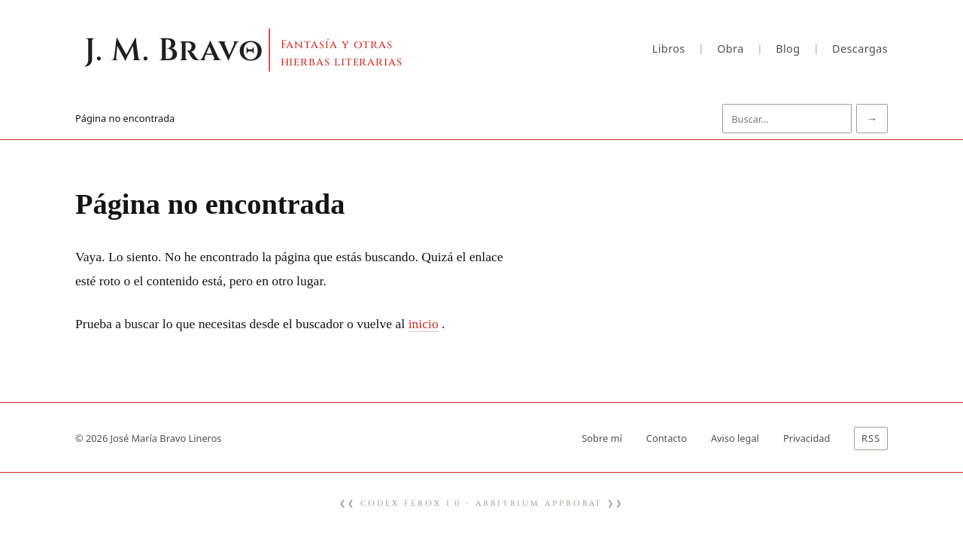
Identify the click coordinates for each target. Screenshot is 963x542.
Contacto (666, 438)
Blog (788, 48)
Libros (668, 48)
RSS (870, 438)
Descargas (860, 48)
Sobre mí (601, 438)
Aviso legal (735, 438)
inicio (424, 323)
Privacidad (806, 438)
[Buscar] (787, 118)
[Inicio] (271, 49)
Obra (730, 48)
